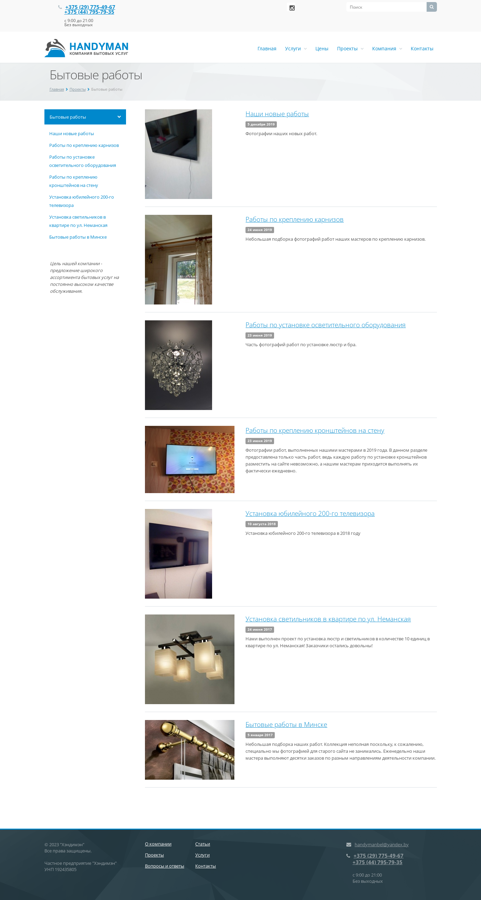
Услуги (296, 48)
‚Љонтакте (291, 7)
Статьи (202, 844)
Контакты (422, 48)
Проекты (350, 48)
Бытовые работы (68, 117)
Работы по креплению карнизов (84, 145)
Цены (321, 48)
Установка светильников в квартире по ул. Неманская (328, 618)
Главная (267, 48)
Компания (387, 48)
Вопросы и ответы (164, 866)
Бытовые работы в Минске (78, 237)
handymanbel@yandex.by (382, 844)
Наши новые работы (71, 133)
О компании (158, 844)
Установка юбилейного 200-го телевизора (310, 513)
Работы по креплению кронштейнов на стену (314, 430)
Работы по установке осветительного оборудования (325, 324)
